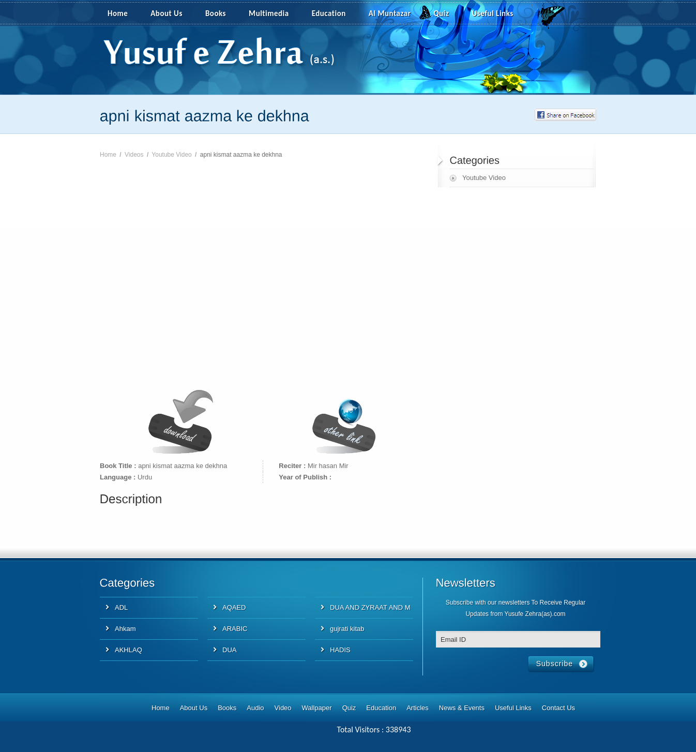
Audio (255, 708)
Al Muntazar (390, 13)
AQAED (234, 607)
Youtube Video (171, 154)
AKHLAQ (128, 650)
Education (329, 13)
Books (215, 13)
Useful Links (492, 13)
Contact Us (558, 708)
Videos (134, 154)
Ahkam (125, 629)
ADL (121, 607)
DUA (229, 650)
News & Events (462, 708)
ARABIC (234, 629)
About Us (166, 13)
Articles (417, 708)
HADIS (340, 650)
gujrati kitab (347, 629)
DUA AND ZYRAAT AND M (370, 607)
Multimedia (274, 14)
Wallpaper (317, 708)
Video (283, 708)
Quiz (441, 13)
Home (118, 13)
